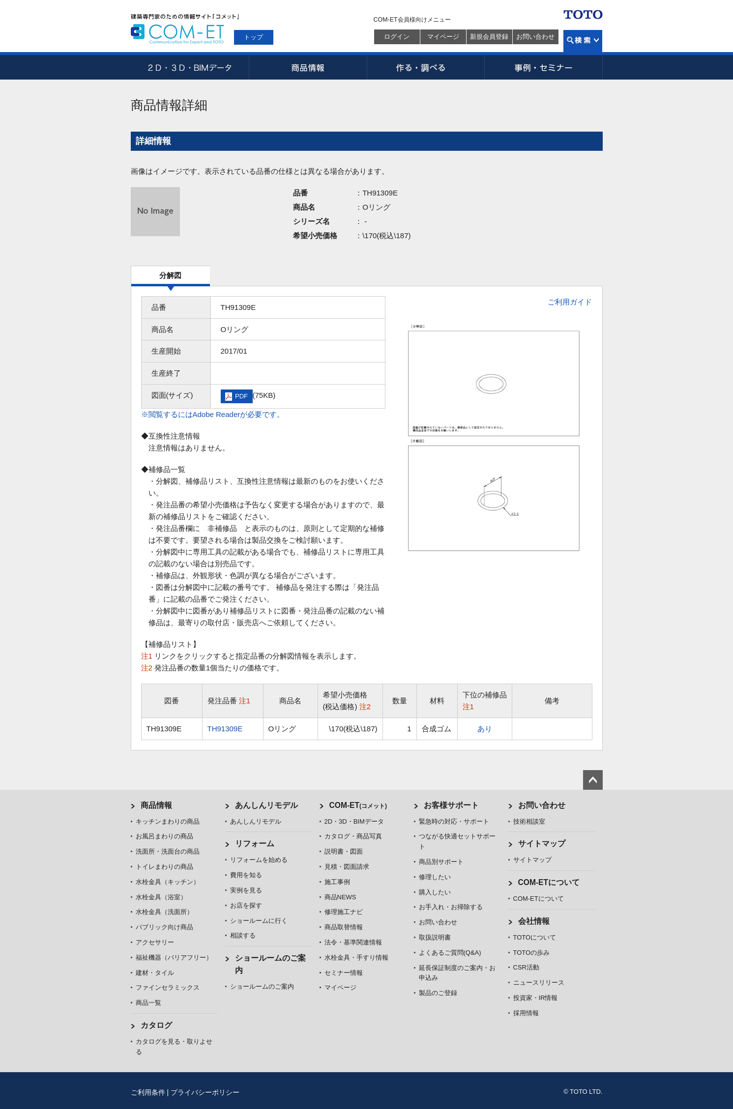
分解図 (170, 275)
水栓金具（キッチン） (168, 882)
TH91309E (225, 728)
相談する (243, 935)
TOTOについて (535, 937)
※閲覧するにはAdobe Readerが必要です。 (213, 414)
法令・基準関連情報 (353, 942)
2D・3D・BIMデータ (190, 67)
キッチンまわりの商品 (168, 821)
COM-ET (358, 805)
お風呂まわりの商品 (164, 836)
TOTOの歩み (531, 952)
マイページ (443, 36)
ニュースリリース (538, 982)
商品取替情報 (343, 927)
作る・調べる (426, 67)
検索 (582, 41)
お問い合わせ (535, 36)
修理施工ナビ (343, 911)
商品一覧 (148, 1002)
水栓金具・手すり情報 (356, 957)
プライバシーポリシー (205, 1092)
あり (484, 728)
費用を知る (246, 875)
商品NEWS (340, 897)
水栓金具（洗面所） (164, 911)
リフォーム (254, 843)
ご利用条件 (148, 1092)
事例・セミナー (544, 67)
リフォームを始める (259, 859)
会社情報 (534, 921)
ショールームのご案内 (262, 986)
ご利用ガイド (570, 302)
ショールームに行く (259, 920)
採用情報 (526, 1013)
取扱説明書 (435, 937)
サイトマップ (541, 843)
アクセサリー (155, 942)
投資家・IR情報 (535, 997)
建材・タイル (155, 972)
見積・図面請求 (346, 866)
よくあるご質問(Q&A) (450, 952)
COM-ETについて (549, 882)
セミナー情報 (343, 972)
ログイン (397, 36)
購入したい (435, 892)
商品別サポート (441, 861)
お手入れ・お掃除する (451, 907)
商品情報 (308, 67)
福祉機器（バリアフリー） (174, 957)
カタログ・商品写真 (353, 836)
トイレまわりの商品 (164, 866)
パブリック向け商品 (164, 927)
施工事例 (337, 882)
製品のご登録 (438, 993)
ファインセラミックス (168, 987)
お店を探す (246, 905)
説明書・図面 (343, 851)
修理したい (435, 877)
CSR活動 (526, 967)
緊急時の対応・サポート (454, 821)
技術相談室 (529, 821)
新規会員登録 (489, 36)
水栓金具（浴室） (161, 897)
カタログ (156, 1025)
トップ (253, 37)
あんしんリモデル (266, 805)
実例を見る (246, 890)
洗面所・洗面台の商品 (168, 851)
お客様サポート (451, 805)
